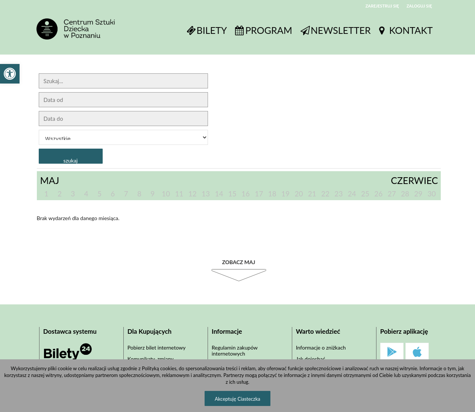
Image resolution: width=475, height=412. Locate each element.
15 (232, 193)
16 (245, 193)
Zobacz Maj (238, 262)
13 (206, 193)
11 (179, 193)
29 (418, 193)
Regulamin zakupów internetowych (235, 350)
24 (352, 193)
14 (219, 193)
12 (192, 193)
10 (166, 193)
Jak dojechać (310, 359)
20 (298, 193)
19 (285, 193)
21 (312, 193)
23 (338, 193)
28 (405, 193)
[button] (10, 74)
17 (259, 193)
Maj (49, 180)
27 (392, 193)
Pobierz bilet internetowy (156, 347)
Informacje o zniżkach (321, 347)
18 (272, 193)
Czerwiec (414, 180)
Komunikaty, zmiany (150, 359)
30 (432, 193)
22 (325, 193)
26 (378, 193)
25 (365, 193)
